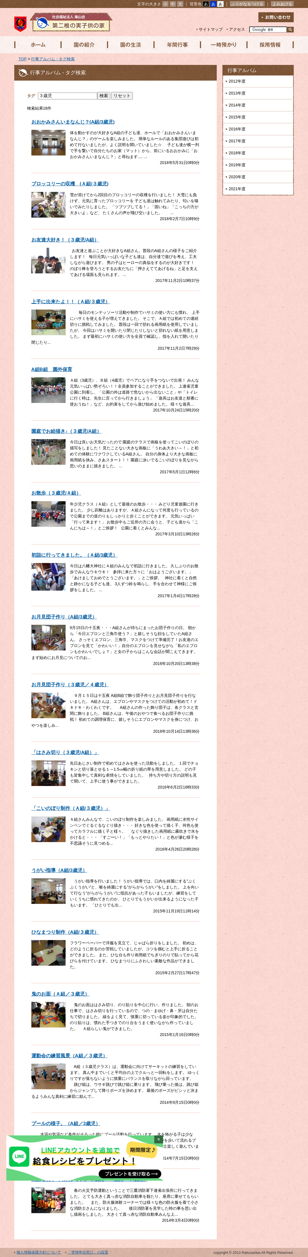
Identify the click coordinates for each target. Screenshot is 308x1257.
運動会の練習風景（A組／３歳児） (69, 1056)
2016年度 (237, 129)
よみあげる (282, 4)
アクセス (237, 29)
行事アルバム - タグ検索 (52, 59)
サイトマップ (211, 29)
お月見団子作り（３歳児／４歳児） (70, 684)
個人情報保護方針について (39, 1252)
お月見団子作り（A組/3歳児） (64, 617)
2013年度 (237, 93)
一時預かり (222, 44)
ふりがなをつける (247, 4)
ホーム (37, 44)
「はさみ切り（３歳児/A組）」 (65, 752)
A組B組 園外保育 (51, 369)
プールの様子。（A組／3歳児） (65, 1123)
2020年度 (237, 177)
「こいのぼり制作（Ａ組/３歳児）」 (70, 808)
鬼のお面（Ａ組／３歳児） (60, 994)
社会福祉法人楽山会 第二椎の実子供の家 (63, 22)
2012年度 (237, 81)
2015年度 (237, 117)
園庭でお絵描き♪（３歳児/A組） (66, 431)
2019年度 (237, 165)
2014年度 (237, 105)
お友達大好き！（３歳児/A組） (65, 240)
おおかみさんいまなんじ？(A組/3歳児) (73, 122)
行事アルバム (242, 70)
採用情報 (268, 44)
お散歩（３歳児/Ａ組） (56, 493)
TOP (23, 59)
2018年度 (237, 153)
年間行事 (176, 44)
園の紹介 (83, 44)
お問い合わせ (276, 17)
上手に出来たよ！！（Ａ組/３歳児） (70, 301)
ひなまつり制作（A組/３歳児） (65, 932)
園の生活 (130, 44)
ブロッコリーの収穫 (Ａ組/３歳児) (70, 184)
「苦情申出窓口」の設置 (88, 1252)
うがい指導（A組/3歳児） (59, 870)
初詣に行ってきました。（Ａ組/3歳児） (74, 555)
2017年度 (237, 141)
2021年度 (237, 189)
